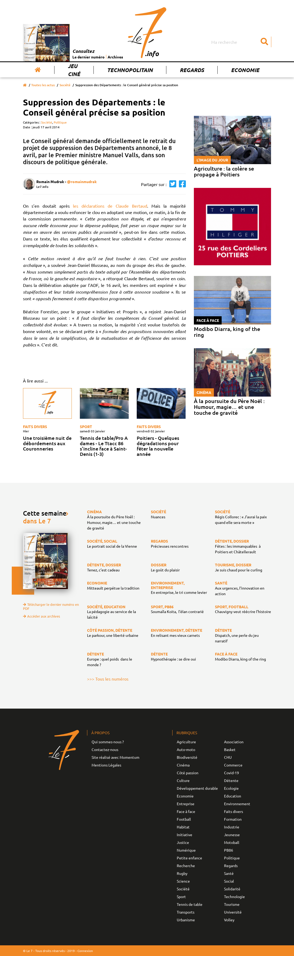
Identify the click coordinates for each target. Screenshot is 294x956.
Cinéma (183, 765)
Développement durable (197, 788)
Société (65, 85)
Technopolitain (130, 69)
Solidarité (232, 888)
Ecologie (231, 788)
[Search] (240, 42)
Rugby (182, 873)
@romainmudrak (82, 181)
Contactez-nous (105, 749)
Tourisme (232, 904)
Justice (183, 842)
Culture (183, 780)
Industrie (231, 826)
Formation (233, 819)
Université (233, 912)
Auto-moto (186, 749)
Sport (86, 426)
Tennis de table (189, 904)
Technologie (234, 896)
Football (184, 819)
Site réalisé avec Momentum (115, 757)
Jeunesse (232, 834)
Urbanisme (186, 919)
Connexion (85, 951)
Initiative (184, 834)
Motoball (231, 842)
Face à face (186, 811)
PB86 (228, 850)
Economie (245, 69)
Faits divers (35, 426)
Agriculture (186, 741)
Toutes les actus (43, 85)
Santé (229, 873)
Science (183, 881)
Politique (60, 122)
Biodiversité (187, 757)
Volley (229, 919)
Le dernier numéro (88, 56)
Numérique (186, 850)
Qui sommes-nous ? (108, 741)
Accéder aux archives (41, 616)
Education (232, 795)
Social (229, 881)
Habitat (183, 826)
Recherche (186, 865)
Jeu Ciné (74, 70)
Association (234, 741)
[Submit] (264, 42)
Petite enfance (189, 857)
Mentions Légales (106, 765)
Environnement (237, 803)
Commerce (233, 765)
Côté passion (187, 772)
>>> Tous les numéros (107, 678)
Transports (185, 912)
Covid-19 (231, 772)
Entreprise (185, 803)
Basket (230, 749)
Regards (192, 69)
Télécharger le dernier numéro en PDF (51, 606)
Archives (115, 56)
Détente (231, 780)
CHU (228, 757)
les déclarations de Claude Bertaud (110, 205)
